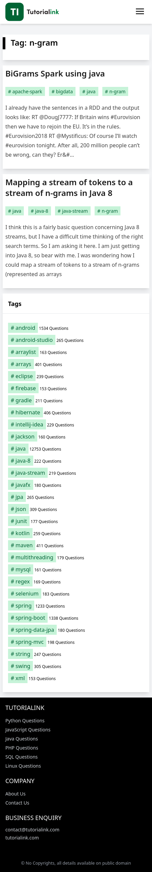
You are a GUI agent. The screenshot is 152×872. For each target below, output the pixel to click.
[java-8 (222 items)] (76, 460)
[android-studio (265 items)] (76, 340)
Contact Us (17, 803)
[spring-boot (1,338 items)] (76, 617)
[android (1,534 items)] (76, 327)
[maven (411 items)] (76, 545)
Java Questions (21, 738)
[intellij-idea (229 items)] (76, 424)
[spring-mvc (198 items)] (76, 641)
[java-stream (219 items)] (76, 472)
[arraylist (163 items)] (76, 352)
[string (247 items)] (76, 654)
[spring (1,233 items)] (76, 605)
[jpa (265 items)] (76, 497)
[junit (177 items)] (76, 521)
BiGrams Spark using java (55, 73)
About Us (15, 793)
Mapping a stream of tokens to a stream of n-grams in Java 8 (69, 187)
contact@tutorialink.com (32, 829)
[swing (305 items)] (76, 666)
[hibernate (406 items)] (76, 412)
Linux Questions (23, 766)
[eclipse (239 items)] (76, 376)
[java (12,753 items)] (76, 448)
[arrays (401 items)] (76, 364)
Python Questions (25, 720)
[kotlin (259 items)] (76, 533)
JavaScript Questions (27, 729)
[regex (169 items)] (76, 581)
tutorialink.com (22, 837)
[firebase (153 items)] (76, 388)
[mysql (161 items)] (76, 569)
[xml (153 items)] (76, 678)
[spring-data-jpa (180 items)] (76, 629)
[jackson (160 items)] (76, 436)
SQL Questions (21, 757)
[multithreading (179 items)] (76, 557)
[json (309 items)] (76, 509)
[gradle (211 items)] (76, 400)
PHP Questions (21, 748)
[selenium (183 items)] (76, 593)
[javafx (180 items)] (76, 484)
